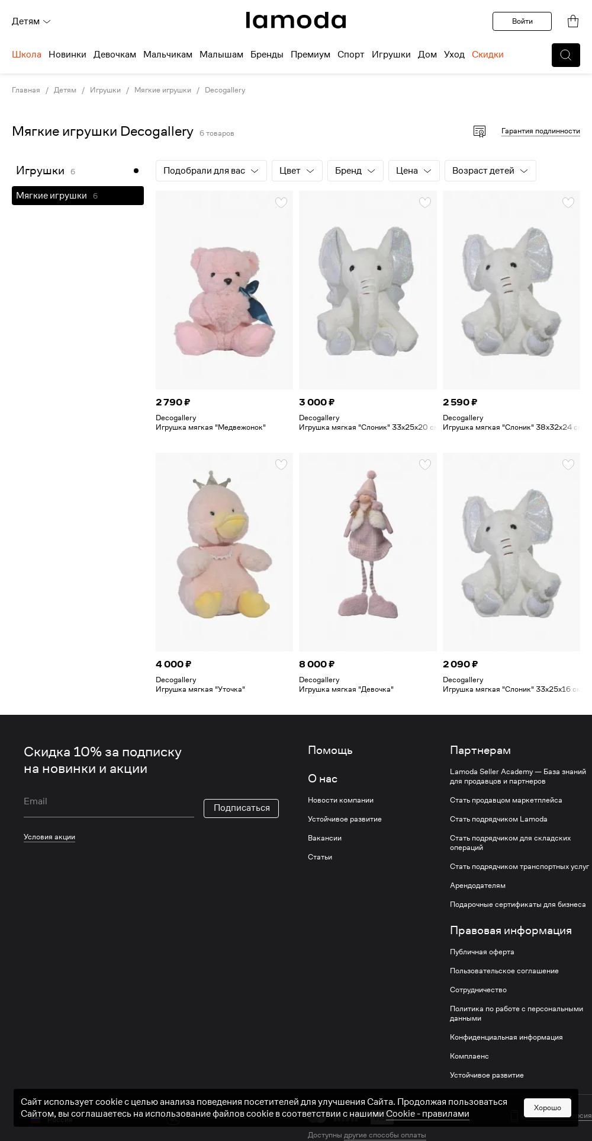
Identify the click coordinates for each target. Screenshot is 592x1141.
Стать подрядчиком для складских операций (510, 842)
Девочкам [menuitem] (115, 54)
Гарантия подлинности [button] (540, 131)
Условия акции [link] (49, 837)
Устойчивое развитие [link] (345, 819)
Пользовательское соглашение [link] (504, 971)
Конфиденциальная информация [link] (506, 1037)
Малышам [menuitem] (221, 54)
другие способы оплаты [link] (385, 1135)
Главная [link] (26, 90)
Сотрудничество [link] (478, 990)
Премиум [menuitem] (310, 54)
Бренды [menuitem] (267, 54)
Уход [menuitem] (454, 54)
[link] (296, 20)
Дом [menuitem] (427, 54)
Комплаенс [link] (469, 1056)
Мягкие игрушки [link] (162, 90)
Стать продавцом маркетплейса (506, 800)
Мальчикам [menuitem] (167, 54)
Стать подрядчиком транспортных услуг (519, 866)
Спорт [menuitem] (351, 54)
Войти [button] (522, 21)
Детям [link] (65, 90)
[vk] (173, 1118)
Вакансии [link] (325, 838)
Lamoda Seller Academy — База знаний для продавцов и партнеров (518, 776)
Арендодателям (478, 885)
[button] (566, 55)
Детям (32, 21)
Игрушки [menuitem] (391, 54)
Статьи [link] (320, 857)
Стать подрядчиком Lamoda (499, 819)
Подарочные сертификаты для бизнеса (518, 904)
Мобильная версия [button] (559, 1115)
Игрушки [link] (105, 90)
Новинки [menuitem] (67, 54)
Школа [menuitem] (26, 54)
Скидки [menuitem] (488, 54)
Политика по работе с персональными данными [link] (516, 1013)
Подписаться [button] (242, 808)
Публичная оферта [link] (482, 952)
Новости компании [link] (341, 800)
